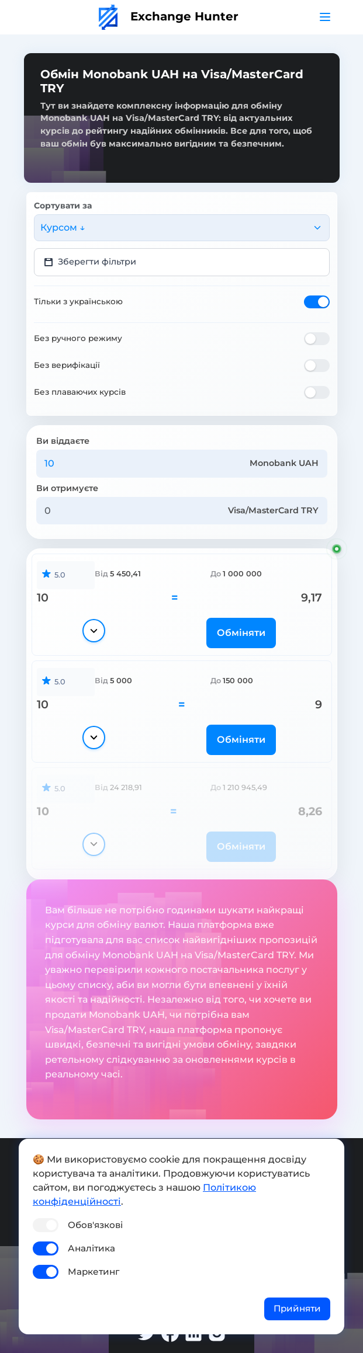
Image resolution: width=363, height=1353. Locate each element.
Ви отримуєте (67, 488)
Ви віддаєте (62, 441)
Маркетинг (93, 1271)
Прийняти (297, 1308)
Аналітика (91, 1248)
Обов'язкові (95, 1224)
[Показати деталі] (93, 630)
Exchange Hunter (168, 16)
